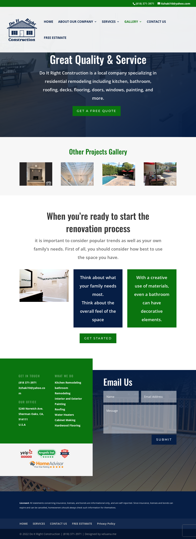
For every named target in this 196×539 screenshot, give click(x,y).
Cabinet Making (65, 420)
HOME (48, 22)
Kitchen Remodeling (68, 382)
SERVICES (109, 22)
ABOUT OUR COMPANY (75, 22)
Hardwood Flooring (67, 425)
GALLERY (131, 22)
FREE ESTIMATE (55, 38)
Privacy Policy (106, 523)
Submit (164, 439)
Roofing (60, 409)
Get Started (98, 338)
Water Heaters (64, 414)
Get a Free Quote (96, 111)
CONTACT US (156, 22)
